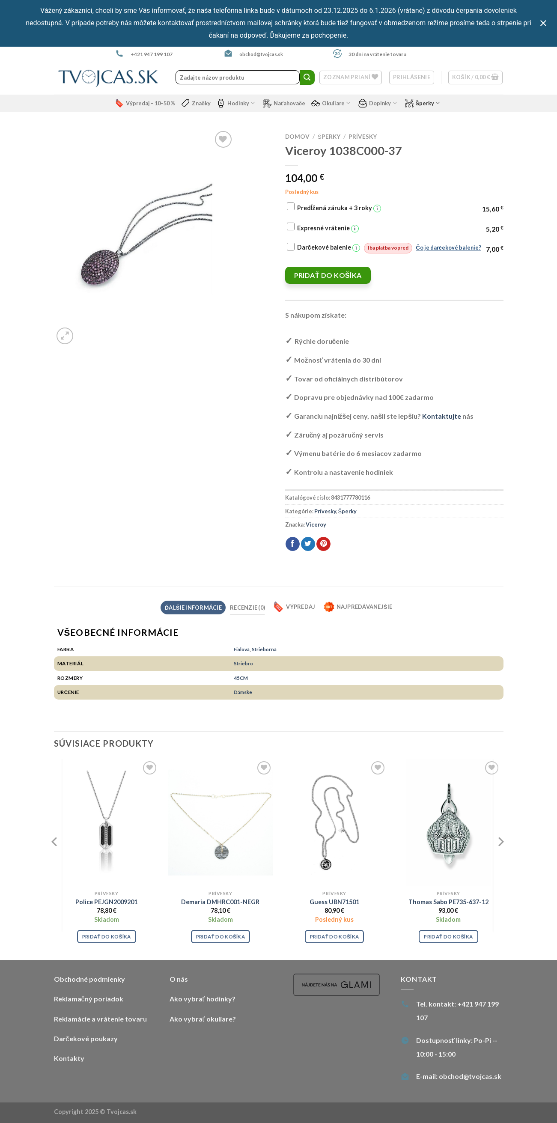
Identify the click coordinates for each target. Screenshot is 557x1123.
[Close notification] (543, 23)
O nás (179, 979)
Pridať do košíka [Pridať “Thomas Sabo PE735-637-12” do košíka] (448, 936)
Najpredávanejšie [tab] (358, 607)
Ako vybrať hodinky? (202, 999)
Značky (196, 103)
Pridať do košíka (328, 275)
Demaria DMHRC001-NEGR (220, 902)
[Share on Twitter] (308, 544)
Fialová (242, 649)
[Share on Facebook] (293, 544)
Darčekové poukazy (86, 1038)
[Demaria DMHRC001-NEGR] (221, 822)
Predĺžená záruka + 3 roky (339, 208)
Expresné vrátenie (328, 228)
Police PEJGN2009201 (106, 902)
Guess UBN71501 (334, 902)
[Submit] (307, 77)
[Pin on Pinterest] (323, 544)
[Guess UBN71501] (334, 822)
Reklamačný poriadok (88, 999)
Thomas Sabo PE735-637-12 (448, 902)
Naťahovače (284, 103)
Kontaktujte (441, 416)
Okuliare (330, 103)
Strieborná (264, 649)
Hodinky (236, 103)
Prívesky (362, 136)
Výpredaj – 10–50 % (145, 103)
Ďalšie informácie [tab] (193, 607)
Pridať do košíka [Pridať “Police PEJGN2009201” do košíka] (106, 936)
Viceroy (316, 524)
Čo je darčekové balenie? (448, 247)
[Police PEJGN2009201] (106, 822)
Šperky (422, 103)
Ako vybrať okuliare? (203, 1019)
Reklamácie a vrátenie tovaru (100, 1019)
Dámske (243, 692)
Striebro (243, 663)
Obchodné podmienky (89, 979)
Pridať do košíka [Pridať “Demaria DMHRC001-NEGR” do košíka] (220, 936)
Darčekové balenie (389, 248)
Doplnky (377, 103)
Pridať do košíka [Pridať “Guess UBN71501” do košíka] (334, 936)
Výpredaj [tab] (294, 607)
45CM (241, 678)
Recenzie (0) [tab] (247, 607)
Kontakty (69, 1058)
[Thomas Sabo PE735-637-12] (448, 822)
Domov (297, 136)
